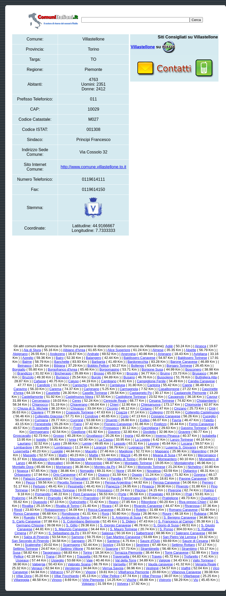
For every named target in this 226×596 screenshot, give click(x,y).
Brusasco (199, 373)
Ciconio (112, 408)
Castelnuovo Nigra (79, 397)
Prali (188, 494)
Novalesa (154, 471)
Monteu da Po (104, 467)
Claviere (37, 412)
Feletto (209, 420)
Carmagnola (128, 389)
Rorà (105, 513)
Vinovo (56, 580)
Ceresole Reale (115, 401)
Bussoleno (165, 377)
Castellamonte (32, 397)
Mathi (63, 455)
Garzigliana (149, 428)
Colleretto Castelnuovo (202, 412)
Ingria (129, 436)
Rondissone (70, 513)
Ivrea (72, 439)
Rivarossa (192, 506)
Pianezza (112, 486)
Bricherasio (63, 373)
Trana (50, 556)
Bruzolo (28, 377)
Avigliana (200, 354)
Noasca (22, 471)
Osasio (137, 475)
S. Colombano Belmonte (81, 521)
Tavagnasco (52, 552)
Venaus (36, 568)
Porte (122, 494)
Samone (77, 537)
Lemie (86, 443)
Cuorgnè (76, 420)
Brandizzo (24, 373)
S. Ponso (166, 529)
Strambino (189, 549)
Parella (116, 478)
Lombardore (23, 447)
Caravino (20, 389)
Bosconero (193, 369)
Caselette (53, 393)
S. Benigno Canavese (179, 517)
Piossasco (104, 490)
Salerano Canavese (190, 533)
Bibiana (59, 365)
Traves (156, 556)
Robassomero (54, 510)
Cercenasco (41, 401)
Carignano (91, 389)
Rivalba (27, 506)
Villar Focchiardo (66, 576)
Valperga (38, 564)
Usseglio (57, 560)
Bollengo (137, 365)
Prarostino (91, 498)
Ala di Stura (32, 350)
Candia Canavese (201, 381)
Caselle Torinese (94, 393)
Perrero (207, 482)
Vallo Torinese (203, 560)
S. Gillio (72, 525)
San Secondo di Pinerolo (30, 541)
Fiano (78, 424)
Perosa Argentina (118, 482)
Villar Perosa (151, 576)
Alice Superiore (118, 350)
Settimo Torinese (25, 549)
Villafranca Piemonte (133, 572)
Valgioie (164, 560)
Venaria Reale (205, 564)
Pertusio (39, 486)
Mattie (93, 455)
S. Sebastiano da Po (64, 533)
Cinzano (180, 408)
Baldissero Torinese (192, 358)
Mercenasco (207, 455)
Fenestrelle (43, 424)
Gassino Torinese (194, 428)
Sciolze (108, 545)
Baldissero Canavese (139, 358)
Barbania (98, 362)
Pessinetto (75, 486)
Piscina (140, 490)
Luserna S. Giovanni (180, 447)
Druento (111, 420)
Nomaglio (87, 471)
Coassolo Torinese (80, 412)
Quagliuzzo (209, 498)
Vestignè (152, 568)
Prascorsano (130, 498)
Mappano (162, 451)
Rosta (135, 513)
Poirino (209, 490)
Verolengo (72, 568)
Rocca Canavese (101, 510)
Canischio (79, 385)
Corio (125, 416)
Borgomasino (109, 369)
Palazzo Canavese (37, 478)
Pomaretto (43, 494)
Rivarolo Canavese (148, 506)
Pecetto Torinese (70, 482)
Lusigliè (57, 451)
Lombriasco (63, 447)
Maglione (126, 451)
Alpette (191, 350)
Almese (157, 350)
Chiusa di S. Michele (32, 408)
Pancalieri (81, 478)
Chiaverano (79, 404)
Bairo (59, 358)
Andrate (93, 354)
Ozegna (199, 475)
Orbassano (22, 475)
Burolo (96, 377)
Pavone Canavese (193, 478)
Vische (131, 580)
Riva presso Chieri (192, 502)
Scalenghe (33, 545)
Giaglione (78, 432)
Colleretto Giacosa (49, 416)
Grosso (58, 436)
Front (77, 428)
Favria (176, 420)
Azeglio (28, 358)
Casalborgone (169, 389)
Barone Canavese (183, 362)
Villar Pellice (110, 576)
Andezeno (57, 354)
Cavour (212, 397)
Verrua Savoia (113, 568)
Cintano (146, 408)
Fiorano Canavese (118, 424)
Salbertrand (144, 533)
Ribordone (148, 502)
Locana (186, 443)
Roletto (141, 510)
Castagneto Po (140, 393)
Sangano (78, 541)
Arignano (164, 354)
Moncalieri (55, 463)
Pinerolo (182, 486)
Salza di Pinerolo (36, 537)
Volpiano (88, 584)
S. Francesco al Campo (176, 521)
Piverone (174, 490)
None (120, 471)
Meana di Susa (164, 455)
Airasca (200, 346)
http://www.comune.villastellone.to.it (93, 167)
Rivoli (18, 510)
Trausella (83, 556)
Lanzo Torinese (181, 439)
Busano (129, 377)
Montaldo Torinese (138, 463)
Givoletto (149, 432)
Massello (29, 455)
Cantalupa (117, 385)
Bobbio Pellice (98, 365)
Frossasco (111, 428)
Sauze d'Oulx (150, 541)
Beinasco (24, 365)
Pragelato (156, 494)
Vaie (89, 560)
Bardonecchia (138, 362)
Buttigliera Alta (206, 377)
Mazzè (125, 455)
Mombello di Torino (121, 459)
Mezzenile (77, 459)
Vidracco (56, 572)
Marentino (199, 451)
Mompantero (167, 459)
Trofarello (191, 556)
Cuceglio (209, 416)
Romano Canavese (183, 510)
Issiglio (41, 439)
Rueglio (29, 517)
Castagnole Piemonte (190, 393)
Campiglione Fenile (151, 381)
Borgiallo (18, 369)
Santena (113, 541)
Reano (113, 502)
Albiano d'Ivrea (74, 350)
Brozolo (132, 373)
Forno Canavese (201, 424)
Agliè (169, 346)
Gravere (184, 432)
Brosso (99, 373)
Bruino (165, 373)
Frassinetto (40, 428)
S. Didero (129, 521)
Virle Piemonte (93, 580)
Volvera (122, 584)
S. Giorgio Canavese (115, 525)
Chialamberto (206, 401)
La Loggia (142, 439)
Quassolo (40, 502)
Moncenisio (93, 463)
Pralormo (18, 498)
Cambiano (108, 381)
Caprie (187, 385)
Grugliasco (94, 436)
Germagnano (39, 432)
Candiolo (43, 385)
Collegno (156, 412)
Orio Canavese (64, 475)
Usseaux (22, 560)
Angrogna (128, 354)
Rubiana (200, 513)
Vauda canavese (160, 564)
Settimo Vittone (71, 549)
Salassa (108, 533)
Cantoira (153, 385)
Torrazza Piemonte (128, 552)
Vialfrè (186, 568)
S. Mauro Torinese (123, 529)
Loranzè (100, 447)
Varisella (119, 564)
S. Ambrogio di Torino (73, 517)
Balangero (93, 358)
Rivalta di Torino (67, 506)
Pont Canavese (84, 494)
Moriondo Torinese (151, 467)
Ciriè (212, 408)
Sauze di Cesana (195, 541)
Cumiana (41, 420)
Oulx (167, 475)
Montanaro (64, 467)
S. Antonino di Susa (126, 517)
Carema (55, 389)
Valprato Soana (79, 564)
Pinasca (148, 486)
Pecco (30, 482)
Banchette (62, 362)
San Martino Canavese (123, 537)
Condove (91, 416)
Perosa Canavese (166, 482)
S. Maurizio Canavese (71, 529)
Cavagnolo (176, 397)
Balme (27, 362)
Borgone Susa (152, 369)
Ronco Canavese (26, 513)
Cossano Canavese (165, 416)
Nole (53, 471)
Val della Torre (125, 560)
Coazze (121, 412)
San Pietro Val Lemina (179, 537)
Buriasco (62, 377)
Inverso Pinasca (168, 436)
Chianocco (40, 404)
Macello (91, 451)
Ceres (76, 401)
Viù (195, 580)
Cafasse (40, 381)
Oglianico (190, 471)
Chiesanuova (151, 404)
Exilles (145, 420)
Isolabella (209, 436)
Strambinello (150, 549)
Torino (87, 552)
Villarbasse (191, 576)
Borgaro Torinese (179, 365)
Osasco (103, 475)
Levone (153, 443)
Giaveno (114, 432)
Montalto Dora (23, 467)
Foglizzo (160, 424)
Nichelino (194, 467)
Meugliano (40, 459)
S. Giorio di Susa (166, 525)
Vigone (90, 572)
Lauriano (24, 443)
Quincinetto (78, 502)
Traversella (121, 556)
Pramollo (54, 498)
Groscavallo (22, 436)
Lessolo (119, 443)
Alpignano (20, 354)
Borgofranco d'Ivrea (62, 369)
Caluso (73, 381)
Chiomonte (193, 404)
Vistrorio (165, 580)
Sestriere (142, 545)
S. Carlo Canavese (26, 521)
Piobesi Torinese (62, 490)
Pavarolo (150, 478)
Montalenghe (184, 463)
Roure (166, 513)
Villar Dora (23, 576)
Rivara (107, 506)
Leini (56, 443)
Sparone (111, 549)
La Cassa (105, 439)
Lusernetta (21, 451)
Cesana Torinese (161, 401)
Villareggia (21, 580)
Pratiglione (170, 498)
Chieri (114, 404)
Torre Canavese (177, 552)
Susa (17, 552)
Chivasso (77, 408)
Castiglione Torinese (131, 397)
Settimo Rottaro (183, 545)
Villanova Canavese (186, 572)
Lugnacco (136, 447)
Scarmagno (71, 545)
